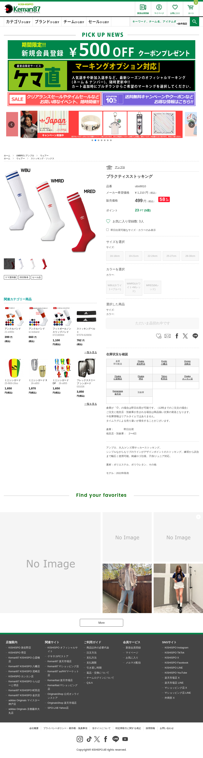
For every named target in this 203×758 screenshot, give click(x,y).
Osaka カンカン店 (187, 377)
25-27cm (171, 255)
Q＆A (90, 682)
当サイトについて (101, 728)
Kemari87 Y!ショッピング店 (63, 666)
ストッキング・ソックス (42, 158)
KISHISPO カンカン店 (21, 676)
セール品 (36, 277)
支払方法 (92, 657)
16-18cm (115, 255)
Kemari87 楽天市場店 (60, 661)
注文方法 (92, 652)
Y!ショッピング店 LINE (178, 692)
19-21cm (134, 255)
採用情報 (150, 728)
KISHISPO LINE (174, 667)
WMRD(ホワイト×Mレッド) (134, 287)
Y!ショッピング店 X (176, 687)
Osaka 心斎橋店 (118, 377)
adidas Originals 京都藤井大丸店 (24, 711)
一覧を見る (90, 352)
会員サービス (131, 642)
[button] (92, 140)
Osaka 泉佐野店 (141, 362)
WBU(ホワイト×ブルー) (115, 287)
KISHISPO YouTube (176, 672)
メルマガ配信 (133, 662)
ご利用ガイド (92, 642)
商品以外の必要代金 (98, 647)
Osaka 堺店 (141, 377)
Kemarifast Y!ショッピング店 (63, 687)
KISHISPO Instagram (176, 647)
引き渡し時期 (94, 667)
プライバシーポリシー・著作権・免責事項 (65, 728)
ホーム (7, 155)
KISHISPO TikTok (174, 652)
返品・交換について (98, 672)
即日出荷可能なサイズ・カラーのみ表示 (133, 230)
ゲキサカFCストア (58, 656)
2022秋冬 (24, 277)
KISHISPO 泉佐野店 (19, 647)
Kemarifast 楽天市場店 (60, 680)
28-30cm (190, 255)
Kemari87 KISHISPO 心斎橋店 (24, 659)
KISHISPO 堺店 (17, 652)
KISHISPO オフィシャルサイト (63, 649)
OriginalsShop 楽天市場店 (62, 702)
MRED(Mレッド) (152, 287)
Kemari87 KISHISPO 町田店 (24, 690)
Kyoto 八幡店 (164, 362)
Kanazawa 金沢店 (118, 392)
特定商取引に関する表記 (128, 728)
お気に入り (132, 657)
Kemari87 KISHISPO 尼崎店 (24, 671)
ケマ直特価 (10, 277)
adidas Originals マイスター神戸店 (24, 702)
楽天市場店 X (172, 677)
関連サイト (52, 642)
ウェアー (44, 155)
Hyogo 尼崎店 (187, 362)
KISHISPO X (172, 657)
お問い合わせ (167, 728)
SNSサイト (169, 642)
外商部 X (169, 697)
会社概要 (34, 728)
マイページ (132, 652)
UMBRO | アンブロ (25, 155)
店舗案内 (11, 642)
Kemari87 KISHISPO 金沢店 (24, 695)
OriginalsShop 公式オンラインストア (63, 695)
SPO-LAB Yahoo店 (58, 707)
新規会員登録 (133, 647)
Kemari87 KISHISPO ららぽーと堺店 (24, 683)
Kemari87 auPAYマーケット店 (63, 673)
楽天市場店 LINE (174, 682)
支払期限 (92, 662)
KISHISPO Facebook (176, 662)
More (101, 622)
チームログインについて (100, 677)
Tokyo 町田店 (164, 377)
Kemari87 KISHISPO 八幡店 (24, 666)
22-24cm (153, 255)
